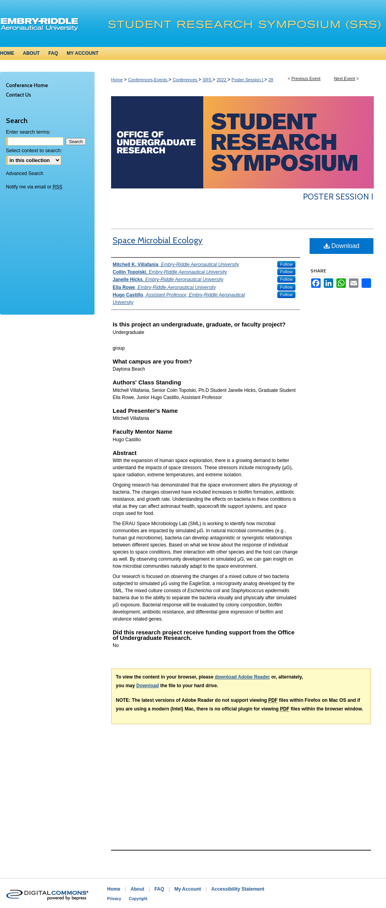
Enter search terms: (28, 132)
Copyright (138, 899)
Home (116, 79)
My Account (187, 889)
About (137, 889)
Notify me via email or (34, 187)
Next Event (344, 78)
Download (342, 245)
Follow (286, 264)
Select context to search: (34, 150)
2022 (222, 79)
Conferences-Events (148, 79)
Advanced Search (24, 173)
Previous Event (306, 78)
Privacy (114, 899)
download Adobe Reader (242, 677)
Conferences (185, 79)
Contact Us (18, 94)
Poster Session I (248, 79)
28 (270, 79)
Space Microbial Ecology (157, 240)
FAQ (159, 889)
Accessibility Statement (237, 889)
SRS (207, 79)
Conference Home (27, 85)
